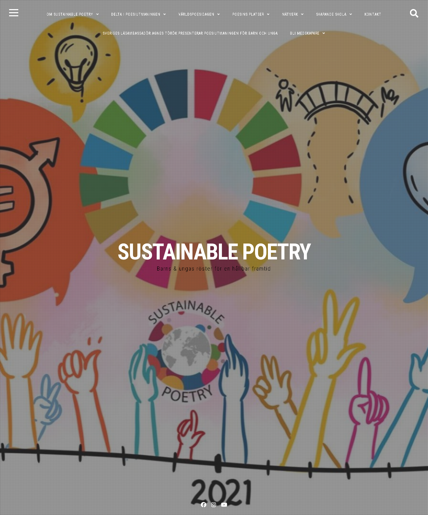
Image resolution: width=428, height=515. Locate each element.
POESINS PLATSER (248, 14)
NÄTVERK (290, 14)
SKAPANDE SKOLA (331, 14)
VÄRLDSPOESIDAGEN (196, 14)
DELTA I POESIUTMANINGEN (135, 14)
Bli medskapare (304, 33)
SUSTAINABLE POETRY (214, 252)
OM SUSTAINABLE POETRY (70, 14)
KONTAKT (373, 14)
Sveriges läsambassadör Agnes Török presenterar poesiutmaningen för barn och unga (190, 33)
